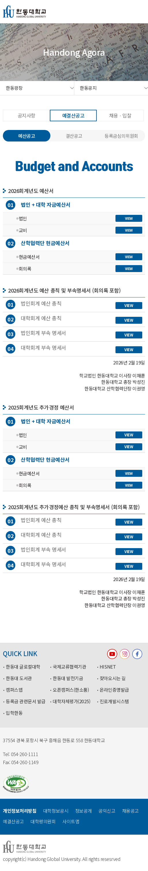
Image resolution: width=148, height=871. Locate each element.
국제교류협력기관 (69, 667)
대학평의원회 (43, 821)
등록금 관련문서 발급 (25, 701)
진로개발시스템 (114, 701)
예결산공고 (73, 115)
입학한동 (14, 713)
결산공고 (74, 135)
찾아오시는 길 (113, 678)
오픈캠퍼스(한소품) (71, 690)
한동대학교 (24, 11)
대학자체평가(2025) (71, 701)
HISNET (108, 667)
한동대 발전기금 (68, 678)
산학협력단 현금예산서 (38, 243)
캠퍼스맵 (14, 690)
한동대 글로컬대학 (23, 667)
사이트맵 (70, 821)
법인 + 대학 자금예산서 (38, 205)
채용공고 (130, 810)
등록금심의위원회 (121, 135)
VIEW (129, 218)
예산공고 (26, 135)
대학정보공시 (55, 810)
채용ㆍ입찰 (120, 115)
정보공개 (83, 810)
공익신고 (106, 810)
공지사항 (26, 115)
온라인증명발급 (114, 690)
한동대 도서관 (19, 678)
